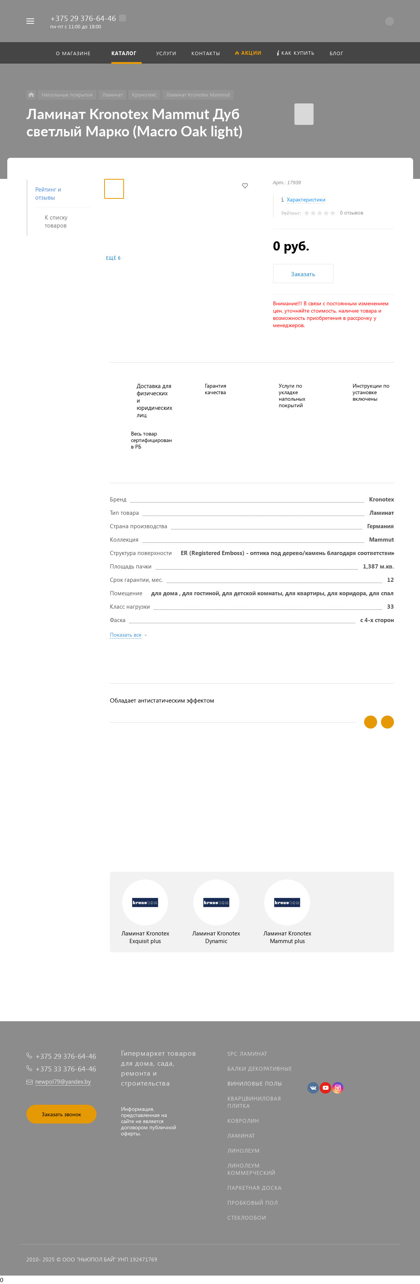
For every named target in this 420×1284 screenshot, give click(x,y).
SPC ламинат (247, 1053)
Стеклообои (246, 1217)
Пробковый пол (252, 1202)
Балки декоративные (259, 1068)
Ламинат (241, 1135)
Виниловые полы (254, 1083)
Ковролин (243, 1120)
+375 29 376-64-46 (83, 17)
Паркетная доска (254, 1187)
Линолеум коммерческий (251, 1169)
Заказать (303, 274)
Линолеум (243, 1150)
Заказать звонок (61, 1114)
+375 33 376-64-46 (65, 1068)
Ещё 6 (113, 258)
